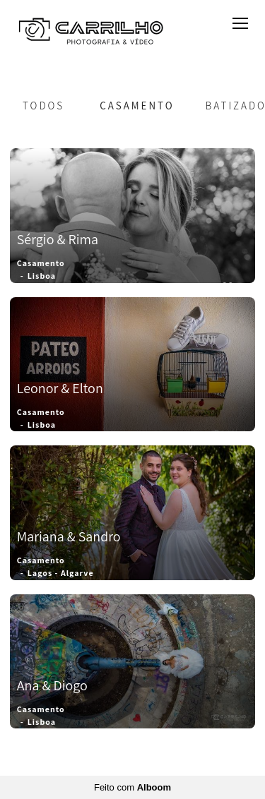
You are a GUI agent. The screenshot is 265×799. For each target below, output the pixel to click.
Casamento (137, 105)
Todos (43, 105)
